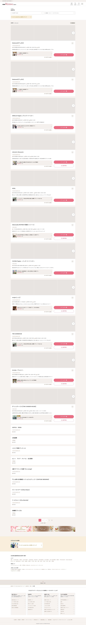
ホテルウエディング (34, 565)
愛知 (30, 586)
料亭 (20, 565)
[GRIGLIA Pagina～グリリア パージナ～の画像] (43, 105)
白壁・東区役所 (41, 559)
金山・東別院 (47, 559)
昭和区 (29, 561)
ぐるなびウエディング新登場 (15, 570)
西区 (49, 561)
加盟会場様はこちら (43, 619)
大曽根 (53, 561)
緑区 (36, 561)
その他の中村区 (15, 559)
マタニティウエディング (56, 569)
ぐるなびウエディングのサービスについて (59, 619)
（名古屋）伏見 (31, 559)
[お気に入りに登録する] (72, 43)
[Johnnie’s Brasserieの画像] (43, 142)
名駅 (11, 559)
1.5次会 (23, 569)
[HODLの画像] (43, 178)
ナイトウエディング (37, 569)
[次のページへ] (49, 520)
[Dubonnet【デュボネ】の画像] (43, 33)
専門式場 (23, 565)
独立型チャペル (44, 569)
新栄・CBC (36, 559)
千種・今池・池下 (62, 559)
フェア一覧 (64, 55)
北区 (47, 561)
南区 (41, 561)
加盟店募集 (49, 619)
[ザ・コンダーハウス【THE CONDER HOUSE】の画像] (43, 396)
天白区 (23, 561)
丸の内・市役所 (25, 559)
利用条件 (23, 619)
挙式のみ (49, 569)
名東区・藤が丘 (18, 561)
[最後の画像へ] (73, 33)
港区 (38, 561)
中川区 (33, 561)
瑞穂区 (26, 561)
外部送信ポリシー (36, 619)
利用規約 (19, 619)
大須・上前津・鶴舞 (52, 559)
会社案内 (15, 619)
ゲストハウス (41, 565)
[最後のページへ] (52, 520)
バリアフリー (63, 569)
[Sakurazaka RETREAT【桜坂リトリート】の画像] (43, 214)
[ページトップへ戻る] (43, 582)
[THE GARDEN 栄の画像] (43, 324)
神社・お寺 (28, 565)
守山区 (44, 561)
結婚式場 (27, 586)
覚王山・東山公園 (69, 559)
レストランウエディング (15, 565)
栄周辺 (21, 559)
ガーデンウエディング (29, 569)
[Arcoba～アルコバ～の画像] (43, 360)
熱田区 (58, 559)
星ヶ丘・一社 (13, 561)
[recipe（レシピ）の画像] (43, 287)
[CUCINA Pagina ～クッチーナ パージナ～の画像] (43, 251)
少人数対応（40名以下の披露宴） (16, 569)
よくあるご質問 (69, 619)
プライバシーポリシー (29, 619)
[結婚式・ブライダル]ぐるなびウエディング (17, 586)
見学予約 (64, 165)
